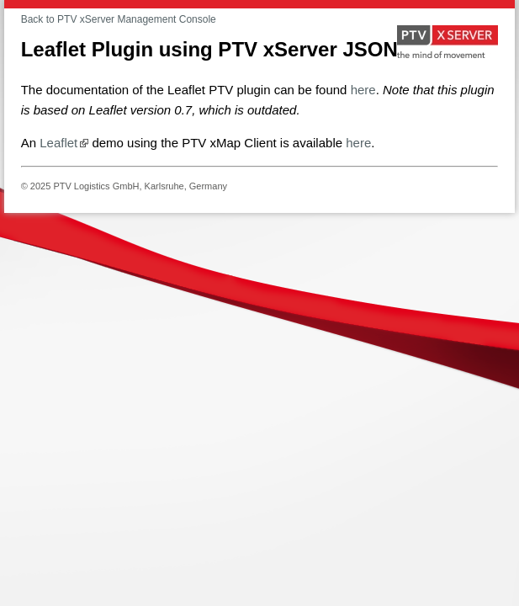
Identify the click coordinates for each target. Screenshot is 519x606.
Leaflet (58, 143)
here (363, 89)
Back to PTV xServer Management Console (118, 19)
